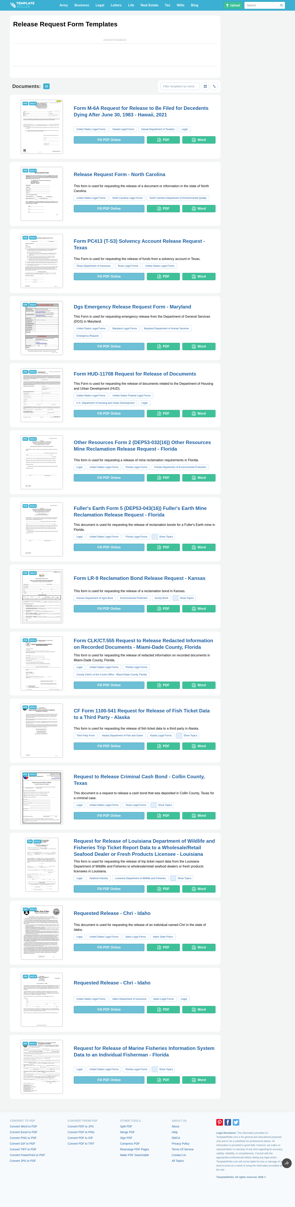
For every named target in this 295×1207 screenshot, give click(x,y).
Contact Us (179, 1155)
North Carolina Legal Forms (127, 198)
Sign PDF (126, 1138)
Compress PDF (130, 1143)
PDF (163, 140)
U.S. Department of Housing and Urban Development (105, 403)
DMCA (176, 1138)
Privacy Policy (180, 1143)
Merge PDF (127, 1132)
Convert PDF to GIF (80, 1138)
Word (199, 140)
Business (82, 5)
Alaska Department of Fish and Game (122, 735)
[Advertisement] (115, 55)
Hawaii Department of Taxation (158, 129)
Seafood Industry (98, 878)
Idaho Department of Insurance (129, 999)
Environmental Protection (134, 598)
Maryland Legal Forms (124, 328)
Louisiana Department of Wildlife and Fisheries (140, 878)
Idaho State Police (163, 936)
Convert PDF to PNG (81, 1132)
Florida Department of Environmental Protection (180, 467)
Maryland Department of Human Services (166, 328)
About (175, 1126)
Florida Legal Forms (136, 467)
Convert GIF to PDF (22, 1143)
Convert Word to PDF (23, 1126)
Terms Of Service (183, 1149)
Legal (100, 5)
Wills (180, 5)
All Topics (178, 1160)
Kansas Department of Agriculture (94, 598)
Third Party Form (85, 735)
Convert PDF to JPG (81, 1126)
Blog (194, 5)
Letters (116, 5)
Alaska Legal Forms (161, 735)
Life (131, 5)
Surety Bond (161, 598)
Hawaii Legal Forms (123, 129)
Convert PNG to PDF (23, 1138)
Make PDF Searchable (134, 1155)
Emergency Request (87, 335)
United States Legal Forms (91, 129)
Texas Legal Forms (128, 265)
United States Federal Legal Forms (131, 395)
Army (64, 5)
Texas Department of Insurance (93, 265)
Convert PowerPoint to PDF (27, 1155)
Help (175, 1132)
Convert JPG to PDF (23, 1160)
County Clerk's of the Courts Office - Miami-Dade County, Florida (111, 674)
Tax (167, 5)
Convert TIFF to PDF (23, 1149)
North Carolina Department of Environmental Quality (178, 198)
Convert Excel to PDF (23, 1132)
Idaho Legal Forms (135, 936)
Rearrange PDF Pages (134, 1149)
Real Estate (149, 5)
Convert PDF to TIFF (81, 1143)
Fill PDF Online (109, 140)
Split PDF (126, 1126)
